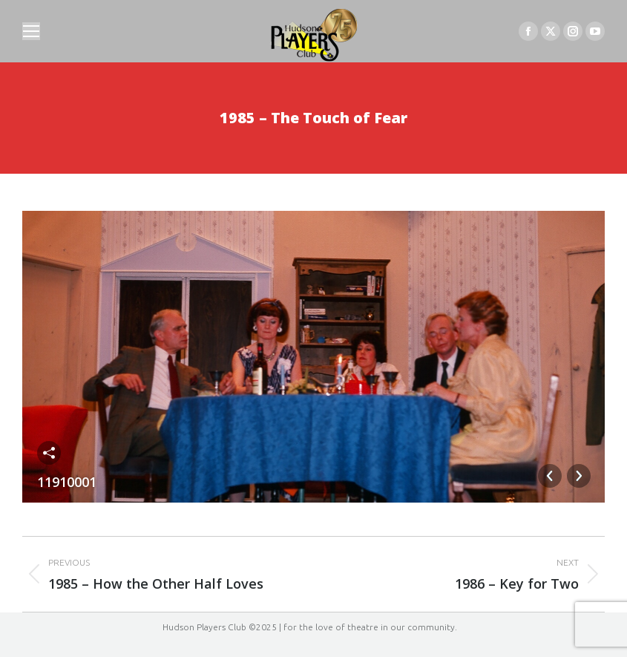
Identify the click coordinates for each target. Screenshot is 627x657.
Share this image (49, 453)
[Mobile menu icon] (31, 31)
